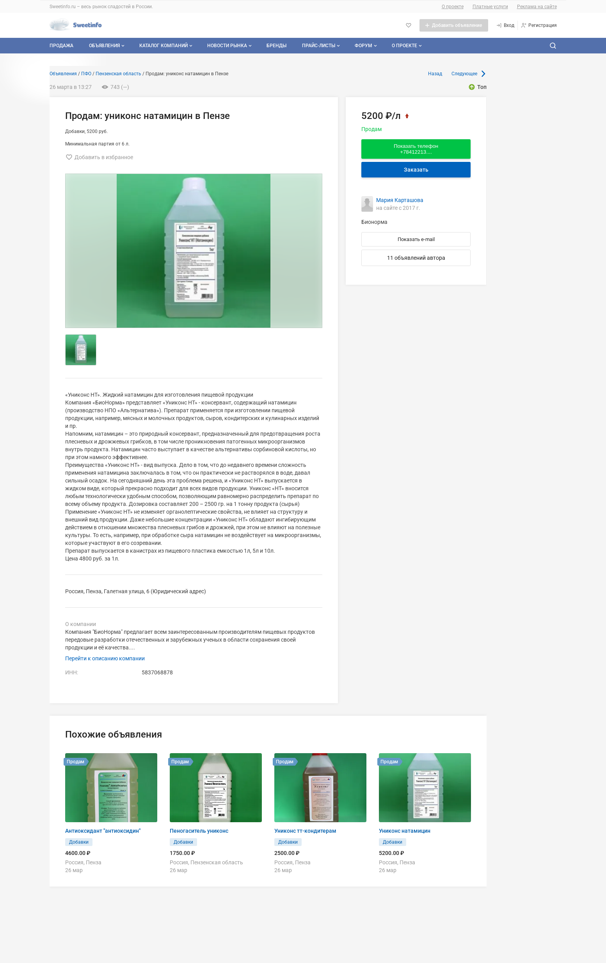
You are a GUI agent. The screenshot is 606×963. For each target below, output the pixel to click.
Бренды (276, 45)
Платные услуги (490, 6)
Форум (367, 46)
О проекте (453, 6)
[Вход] (505, 25)
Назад (435, 73)
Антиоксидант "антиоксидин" (102, 831)
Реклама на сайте (537, 6)
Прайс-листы (321, 46)
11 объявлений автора (416, 258)
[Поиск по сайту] (553, 45)
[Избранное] (408, 25)
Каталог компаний (166, 46)
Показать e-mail (416, 239)
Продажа (61, 45)
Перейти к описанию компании (105, 658)
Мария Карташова (399, 200)
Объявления (107, 46)
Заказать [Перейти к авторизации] (416, 170)
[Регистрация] (539, 25)
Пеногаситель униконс (199, 831)
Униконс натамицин (404, 831)
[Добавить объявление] (453, 25)
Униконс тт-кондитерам (305, 831)
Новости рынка (230, 46)
